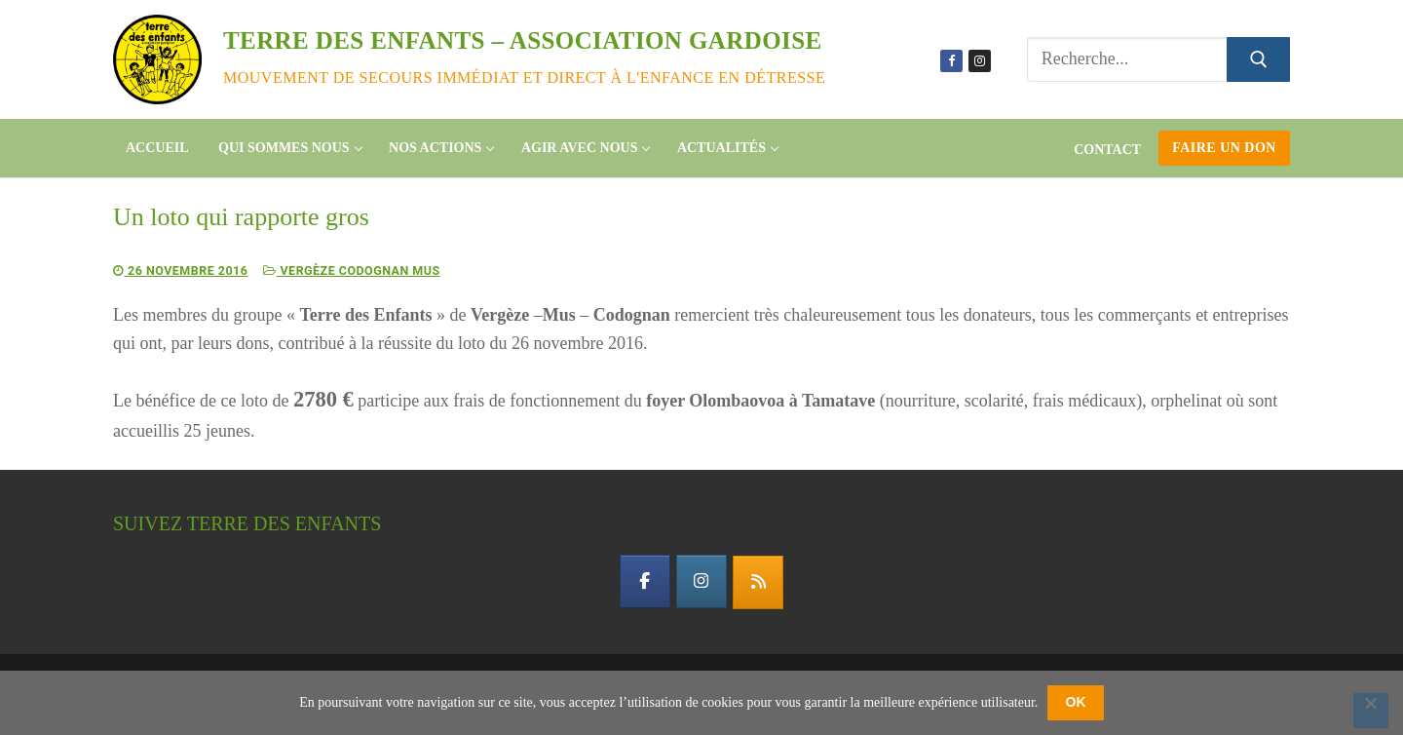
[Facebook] (951, 61)
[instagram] (701, 582)
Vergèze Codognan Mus (360, 270)
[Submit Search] (1258, 60)
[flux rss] (760, 583)
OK (1076, 702)
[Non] (1370, 710)
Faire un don (1224, 147)
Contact (1107, 149)
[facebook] (643, 582)
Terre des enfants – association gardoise (522, 40)
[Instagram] (979, 61)
